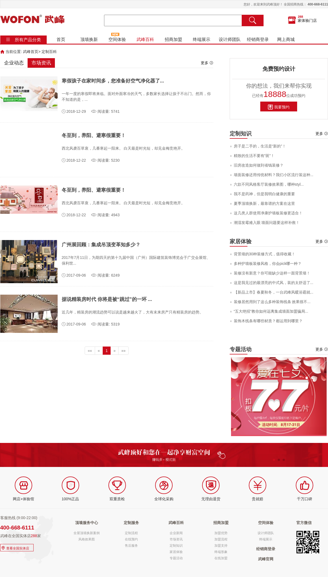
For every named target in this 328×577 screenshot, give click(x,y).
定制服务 (131, 522)
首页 (60, 39)
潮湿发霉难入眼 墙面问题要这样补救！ (267, 222)
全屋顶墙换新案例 (86, 533)
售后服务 (131, 546)
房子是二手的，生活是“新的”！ (260, 146)
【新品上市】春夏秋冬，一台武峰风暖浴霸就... (274, 292)
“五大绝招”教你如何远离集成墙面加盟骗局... (271, 311)
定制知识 (176, 546)
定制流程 (131, 533)
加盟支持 (220, 546)
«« (90, 350)
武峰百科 (145, 39)
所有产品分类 (28, 39)
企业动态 (14, 63)
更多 (207, 63)
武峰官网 (265, 559)
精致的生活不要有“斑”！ (254, 155)
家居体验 (176, 552)
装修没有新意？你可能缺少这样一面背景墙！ (272, 273)
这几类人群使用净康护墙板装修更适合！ (268, 213)
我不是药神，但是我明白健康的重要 (264, 194)
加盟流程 (220, 539)
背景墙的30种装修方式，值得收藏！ (265, 254)
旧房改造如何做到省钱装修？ (258, 165)
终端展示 (201, 39)
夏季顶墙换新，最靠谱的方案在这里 (264, 203)
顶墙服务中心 (86, 522)
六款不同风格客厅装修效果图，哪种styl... (269, 184)
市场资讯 (41, 63)
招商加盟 (173, 39)
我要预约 (278, 106)
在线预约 (131, 539)
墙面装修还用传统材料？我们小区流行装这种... (274, 175)
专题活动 (176, 558)
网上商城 (285, 39)
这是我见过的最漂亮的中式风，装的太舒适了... (274, 282)
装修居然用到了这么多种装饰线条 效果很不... (272, 302)
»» (123, 350)
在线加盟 (220, 558)
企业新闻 (176, 533)
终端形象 (220, 552)
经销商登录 (257, 39)
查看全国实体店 (15, 547)
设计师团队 (229, 39)
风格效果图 (86, 539)
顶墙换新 (88, 39)
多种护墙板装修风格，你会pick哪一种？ (268, 263)
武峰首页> (31, 51)
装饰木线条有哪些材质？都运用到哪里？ (268, 321)
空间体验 (117, 39)
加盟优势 (220, 533)
